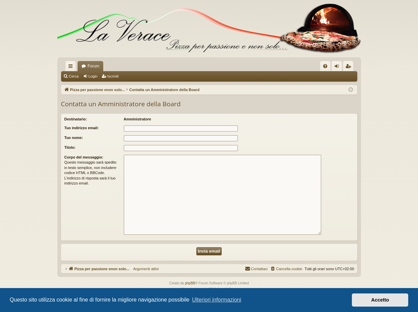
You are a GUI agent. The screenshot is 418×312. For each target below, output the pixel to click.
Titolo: (70, 147)
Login (92, 76)
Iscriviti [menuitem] (349, 67)
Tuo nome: (73, 138)
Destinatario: (75, 119)
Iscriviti (113, 76)
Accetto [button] (380, 300)
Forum (94, 66)
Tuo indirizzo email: (81, 128)
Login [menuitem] (337, 67)
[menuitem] (325, 66)
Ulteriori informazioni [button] (216, 300)
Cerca (74, 76)
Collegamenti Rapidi (72, 67)
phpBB (190, 283)
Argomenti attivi (144, 269)
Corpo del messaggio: (84, 157)
